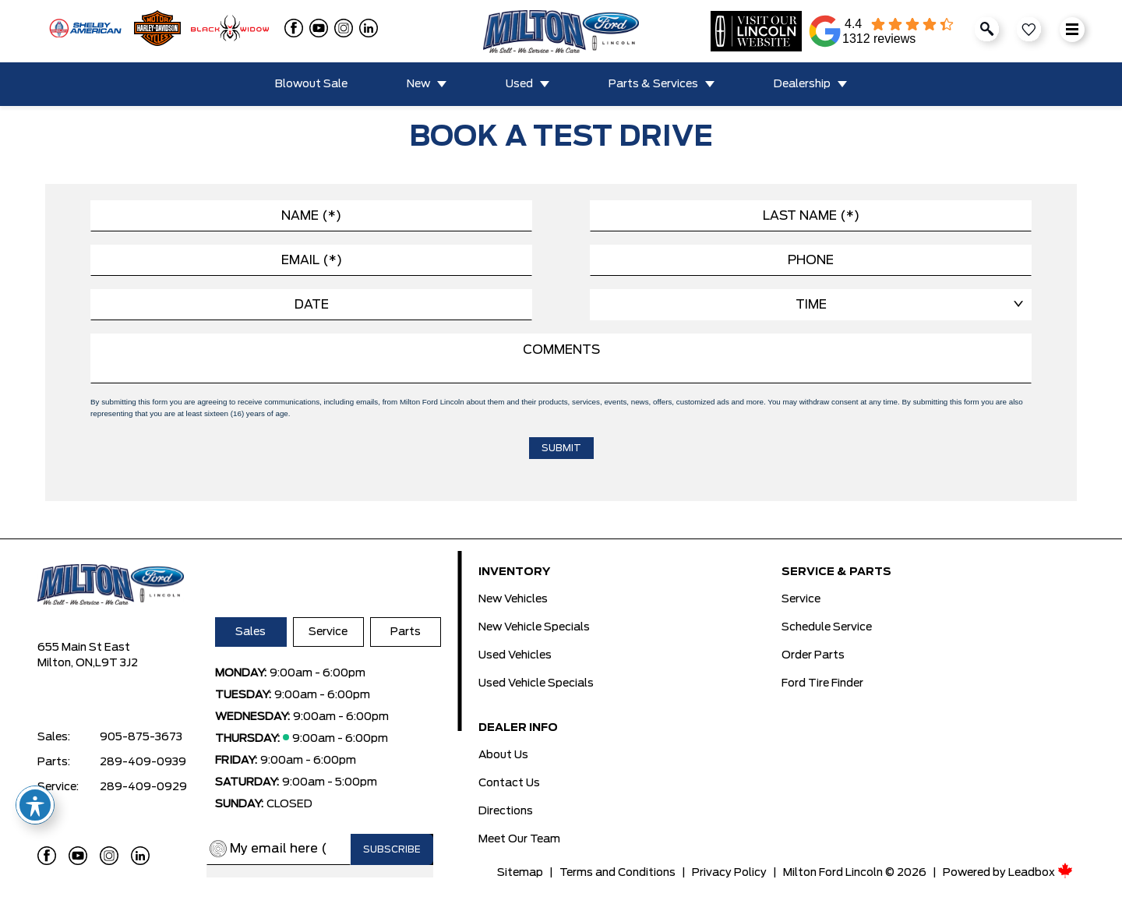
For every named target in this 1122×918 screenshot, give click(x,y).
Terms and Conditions (617, 872)
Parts (405, 632)
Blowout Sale (311, 84)
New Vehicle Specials (534, 627)
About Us (503, 755)
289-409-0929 (143, 787)
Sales (250, 632)
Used (519, 84)
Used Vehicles (515, 655)
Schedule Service (827, 627)
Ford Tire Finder (822, 683)
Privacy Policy (729, 872)
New (418, 84)
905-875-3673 (141, 737)
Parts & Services (653, 84)
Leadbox (1040, 872)
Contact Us (509, 783)
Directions (505, 811)
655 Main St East (83, 647)
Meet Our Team (519, 839)
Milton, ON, (66, 663)
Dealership (802, 84)
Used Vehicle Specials (536, 683)
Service (328, 632)
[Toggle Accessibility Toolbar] (35, 805)
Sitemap (520, 872)
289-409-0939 (143, 762)
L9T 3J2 (116, 663)
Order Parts (813, 655)
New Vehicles (513, 599)
